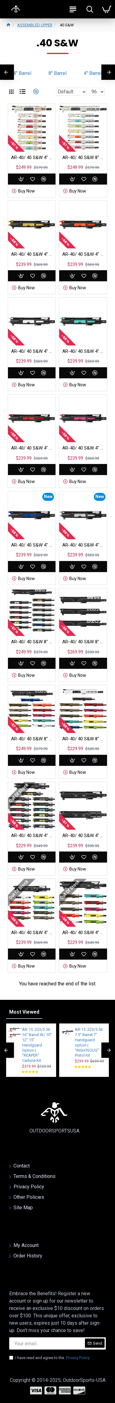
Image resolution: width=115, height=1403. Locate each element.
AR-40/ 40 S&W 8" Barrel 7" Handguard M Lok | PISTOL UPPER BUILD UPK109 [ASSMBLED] (83, 739)
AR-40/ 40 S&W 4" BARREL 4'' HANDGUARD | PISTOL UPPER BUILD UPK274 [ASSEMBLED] (83, 448)
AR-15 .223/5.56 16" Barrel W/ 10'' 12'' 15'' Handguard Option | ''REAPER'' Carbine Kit (37, 1045)
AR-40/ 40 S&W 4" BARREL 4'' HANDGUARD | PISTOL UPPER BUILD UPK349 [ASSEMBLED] (31, 545)
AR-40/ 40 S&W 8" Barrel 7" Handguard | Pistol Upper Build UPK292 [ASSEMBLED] (83, 157)
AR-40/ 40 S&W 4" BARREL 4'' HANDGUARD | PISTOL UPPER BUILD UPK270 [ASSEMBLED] (83, 254)
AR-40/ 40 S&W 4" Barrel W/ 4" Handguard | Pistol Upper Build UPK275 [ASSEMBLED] (31, 157)
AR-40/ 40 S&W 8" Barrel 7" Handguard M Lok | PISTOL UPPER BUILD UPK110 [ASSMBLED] (31, 739)
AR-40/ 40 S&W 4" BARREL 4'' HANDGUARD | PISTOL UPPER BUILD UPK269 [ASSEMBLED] (31, 254)
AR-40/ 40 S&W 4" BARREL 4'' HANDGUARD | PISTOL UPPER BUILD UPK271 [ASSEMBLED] (31, 351)
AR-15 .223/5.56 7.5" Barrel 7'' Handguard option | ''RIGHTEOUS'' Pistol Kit (89, 1042)
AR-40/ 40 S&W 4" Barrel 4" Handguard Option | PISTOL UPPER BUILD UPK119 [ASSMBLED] (83, 835)
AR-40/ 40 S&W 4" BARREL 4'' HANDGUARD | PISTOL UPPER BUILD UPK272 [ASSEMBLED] (83, 351)
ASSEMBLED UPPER (34, 25)
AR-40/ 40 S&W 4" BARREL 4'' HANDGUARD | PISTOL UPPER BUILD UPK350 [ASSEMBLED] (83, 545)
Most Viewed (24, 1012)
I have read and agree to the (49, 1358)
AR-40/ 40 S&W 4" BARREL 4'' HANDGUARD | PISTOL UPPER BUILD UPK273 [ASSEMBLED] (31, 448)
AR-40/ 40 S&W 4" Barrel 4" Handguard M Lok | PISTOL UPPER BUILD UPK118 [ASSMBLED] (31, 932)
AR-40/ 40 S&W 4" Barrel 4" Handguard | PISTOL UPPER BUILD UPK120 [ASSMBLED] (31, 835)
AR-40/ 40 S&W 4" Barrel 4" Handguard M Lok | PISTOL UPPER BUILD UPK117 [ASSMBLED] (83, 932)
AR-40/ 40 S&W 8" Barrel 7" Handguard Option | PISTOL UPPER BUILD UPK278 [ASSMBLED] (83, 642)
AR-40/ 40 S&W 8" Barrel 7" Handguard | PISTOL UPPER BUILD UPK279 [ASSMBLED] (31, 642)
